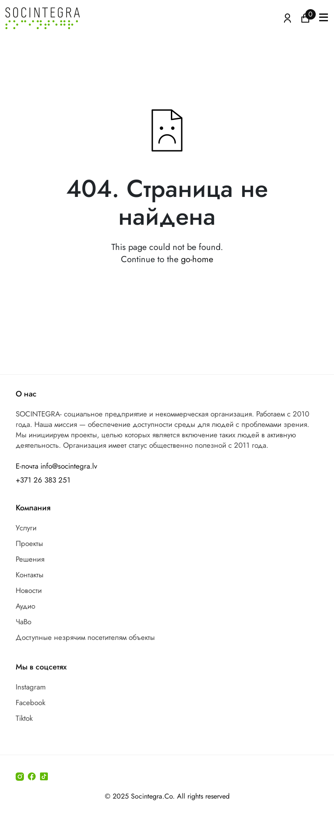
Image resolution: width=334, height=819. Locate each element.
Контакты (29, 574)
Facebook (30, 702)
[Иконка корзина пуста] (305, 17)
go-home (197, 259)
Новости (29, 590)
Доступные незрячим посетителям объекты (85, 637)
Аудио (25, 606)
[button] (323, 18)
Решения (30, 559)
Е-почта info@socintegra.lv (56, 466)
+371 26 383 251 (43, 480)
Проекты (29, 543)
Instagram (31, 687)
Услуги (26, 528)
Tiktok (24, 718)
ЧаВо (23, 621)
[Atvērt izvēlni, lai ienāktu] (287, 17)
